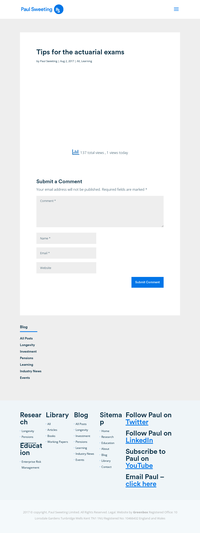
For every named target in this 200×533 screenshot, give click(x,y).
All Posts (26, 338)
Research (107, 437)
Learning (86, 61)
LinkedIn (139, 440)
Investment (28, 351)
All (78, 61)
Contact (106, 467)
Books (51, 436)
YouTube (139, 465)
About (105, 449)
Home (105, 431)
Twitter (137, 422)
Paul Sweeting (48, 61)
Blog (104, 455)
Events (25, 378)
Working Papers (57, 442)
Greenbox (140, 512)
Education (107, 443)
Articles (52, 430)
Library (106, 461)
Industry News (30, 371)
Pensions (26, 358)
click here (141, 484)
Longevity (27, 345)
